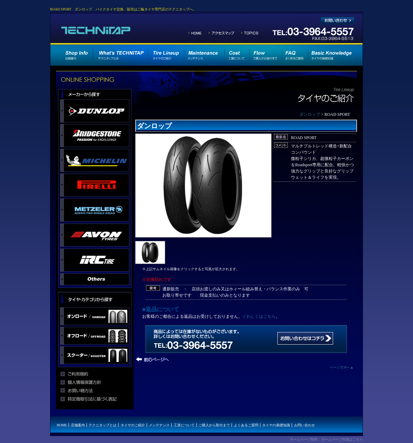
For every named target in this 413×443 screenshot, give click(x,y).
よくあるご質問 (246, 425)
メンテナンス (159, 425)
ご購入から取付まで (214, 425)
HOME (62, 425)
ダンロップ (309, 114)
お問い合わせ (304, 425)
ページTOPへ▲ (342, 367)
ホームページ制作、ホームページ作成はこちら (326, 439)
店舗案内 (78, 425)
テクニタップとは (102, 425)
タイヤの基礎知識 (276, 425)
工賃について (184, 425)
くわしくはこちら (259, 316)
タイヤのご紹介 (133, 425)
